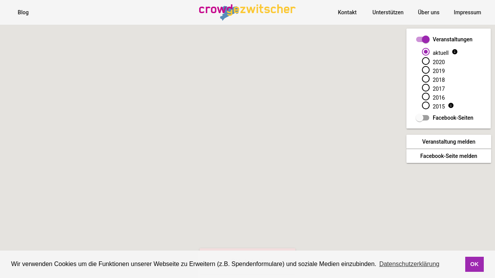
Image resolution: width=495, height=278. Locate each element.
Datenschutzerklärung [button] (409, 264)
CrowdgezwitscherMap (238, 4)
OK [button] (474, 264)
